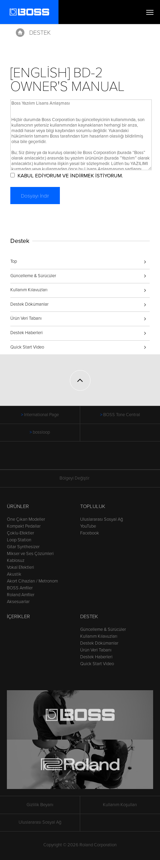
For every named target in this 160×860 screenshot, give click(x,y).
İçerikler (18, 616)
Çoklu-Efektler (20, 533)
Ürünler (18, 506)
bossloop (41, 432)
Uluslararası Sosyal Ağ (101, 519)
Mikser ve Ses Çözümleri (30, 553)
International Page (41, 414)
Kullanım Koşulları (120, 805)
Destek (40, 32)
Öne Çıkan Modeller (26, 519)
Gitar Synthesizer (23, 547)
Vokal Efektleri (20, 567)
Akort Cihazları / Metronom (32, 581)
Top (13, 261)
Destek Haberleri (26, 332)
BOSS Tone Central (121, 414)
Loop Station (19, 540)
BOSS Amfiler (20, 588)
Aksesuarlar (18, 601)
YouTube (88, 526)
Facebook (89, 533)
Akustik (14, 574)
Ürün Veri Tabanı (26, 318)
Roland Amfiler (20, 595)
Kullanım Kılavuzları (28, 290)
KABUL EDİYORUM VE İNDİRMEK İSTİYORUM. (70, 176)
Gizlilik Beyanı (39, 805)
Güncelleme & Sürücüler (33, 276)
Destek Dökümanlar (29, 304)
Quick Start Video (27, 347)
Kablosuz (15, 560)
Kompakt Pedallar (24, 526)
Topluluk (92, 506)
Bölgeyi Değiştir (80, 478)
